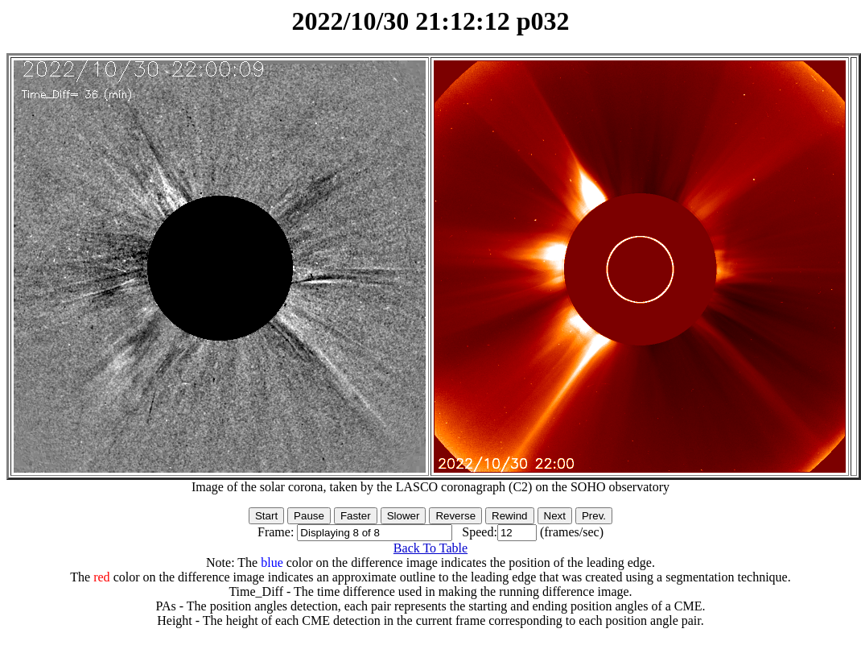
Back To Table (430, 548)
